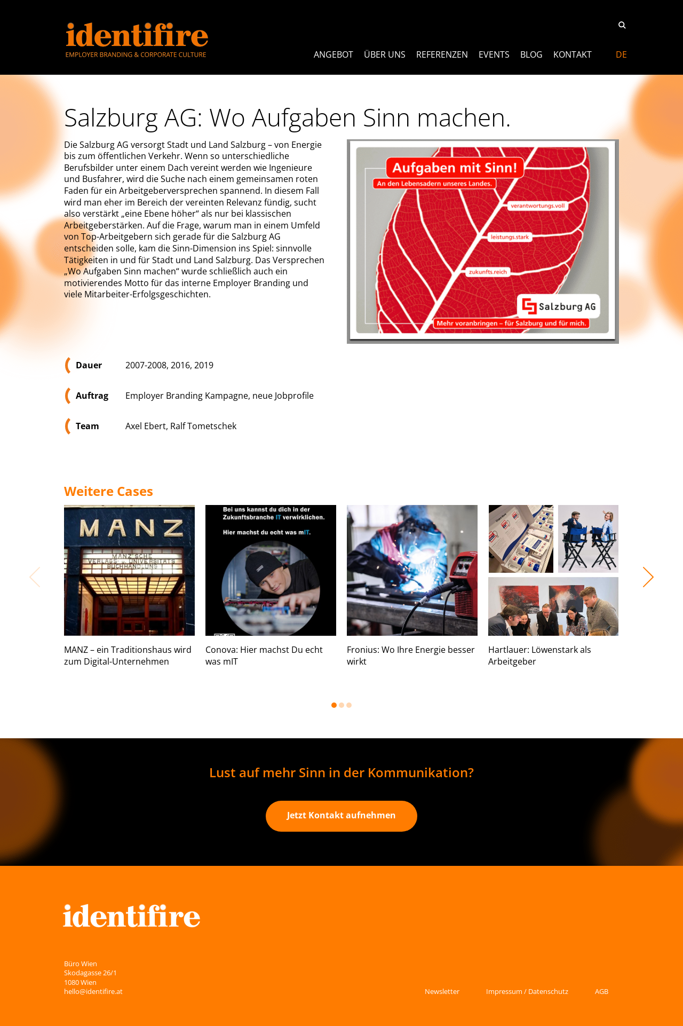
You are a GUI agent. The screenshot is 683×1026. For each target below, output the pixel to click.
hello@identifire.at (93, 991)
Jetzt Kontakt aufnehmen (341, 815)
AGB (601, 991)
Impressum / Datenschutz (527, 991)
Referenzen (442, 54)
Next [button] (648, 577)
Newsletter (442, 991)
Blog (531, 54)
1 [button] (334, 705)
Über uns (385, 54)
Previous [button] (35, 577)
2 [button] (341, 705)
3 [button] (349, 705)
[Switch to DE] (621, 54)
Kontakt (572, 54)
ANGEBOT (333, 54)
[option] (129, 595)
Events (494, 54)
